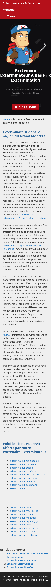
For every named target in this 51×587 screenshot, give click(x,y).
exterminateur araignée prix (25, 460)
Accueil (6, 119)
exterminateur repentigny (24, 521)
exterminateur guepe (21, 467)
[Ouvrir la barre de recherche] (2, 16)
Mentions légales (21, 579)
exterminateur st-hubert (23, 531)
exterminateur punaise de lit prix (27, 474)
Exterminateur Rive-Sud (20, 567)
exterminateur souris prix (23, 477)
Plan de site (36, 579)
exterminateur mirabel (22, 514)
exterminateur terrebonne (24, 534)
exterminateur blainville (22, 481)
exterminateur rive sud (22, 524)
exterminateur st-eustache (24, 528)
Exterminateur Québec (20, 563)
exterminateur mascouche (24, 510)
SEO (46, 579)
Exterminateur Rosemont (21, 560)
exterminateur (17, 488)
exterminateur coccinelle (23, 464)
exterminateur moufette (23, 471)
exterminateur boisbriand (24, 484)
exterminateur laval (20, 507)
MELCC (6, 334)
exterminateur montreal (23, 517)
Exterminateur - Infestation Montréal (21, 6)
